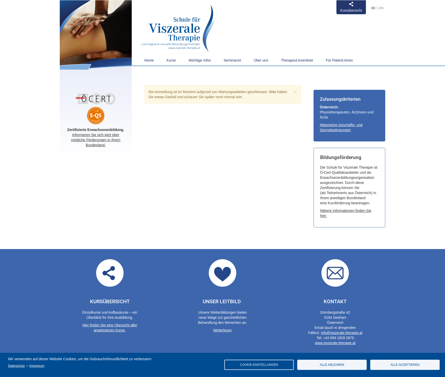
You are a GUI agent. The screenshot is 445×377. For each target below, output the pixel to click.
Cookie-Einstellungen (259, 365)
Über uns (261, 60)
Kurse (171, 60)
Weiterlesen (222, 330)
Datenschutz (16, 366)
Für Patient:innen (339, 60)
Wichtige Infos (199, 60)
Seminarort (232, 60)
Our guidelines (222, 273)
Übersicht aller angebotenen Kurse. (110, 273)
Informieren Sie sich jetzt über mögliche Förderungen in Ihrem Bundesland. (96, 140)
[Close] (295, 91)
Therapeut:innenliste (297, 60)
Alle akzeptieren (404, 365)
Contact (335, 273)
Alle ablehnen (332, 365)
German (373, 8)
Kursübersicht (351, 10)
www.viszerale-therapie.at (335, 343)
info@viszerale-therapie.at (341, 333)
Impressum (36, 366)
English (381, 8)
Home (149, 60)
